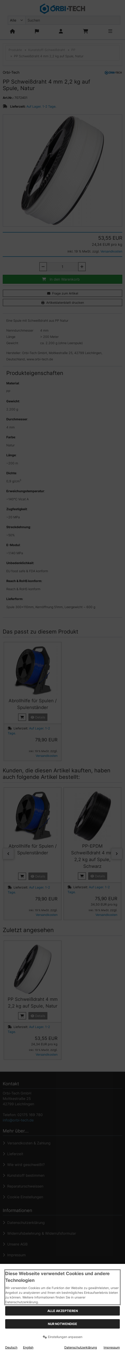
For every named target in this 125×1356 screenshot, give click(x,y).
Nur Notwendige (62, 1324)
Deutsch (11, 1347)
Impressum (112, 1347)
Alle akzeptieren (62, 1311)
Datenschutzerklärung (80, 1347)
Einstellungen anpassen (62, 1337)
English (28, 1347)
